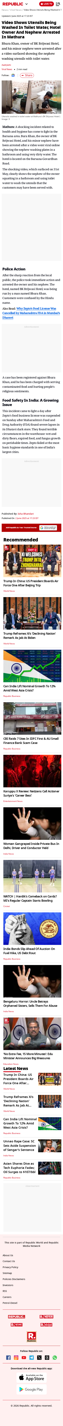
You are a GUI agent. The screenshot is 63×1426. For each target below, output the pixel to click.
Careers (7, 1297)
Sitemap (7, 1273)
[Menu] (58, 4)
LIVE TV (46, 4)
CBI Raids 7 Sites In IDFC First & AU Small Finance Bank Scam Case (31, 741)
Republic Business (11, 696)
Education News (10, 1064)
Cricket (6, 906)
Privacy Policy (10, 1267)
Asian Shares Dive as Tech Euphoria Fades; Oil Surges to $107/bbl (19, 1167)
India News (8, 854)
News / (5, 10)
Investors (8, 1285)
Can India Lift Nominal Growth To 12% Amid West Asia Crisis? (29, 688)
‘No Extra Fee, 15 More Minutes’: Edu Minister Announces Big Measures (28, 1056)
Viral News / (16, 10)
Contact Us (9, 1261)
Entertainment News (13, 801)
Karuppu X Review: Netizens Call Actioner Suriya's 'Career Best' (31, 793)
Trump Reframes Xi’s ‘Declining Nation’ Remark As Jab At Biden (29, 635)
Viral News (7, 69)
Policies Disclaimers (14, 1279)
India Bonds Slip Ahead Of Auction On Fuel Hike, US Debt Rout (29, 951)
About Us (8, 1255)
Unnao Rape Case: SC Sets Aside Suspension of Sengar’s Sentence (19, 1145)
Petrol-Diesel (10, 1303)
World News (9, 591)
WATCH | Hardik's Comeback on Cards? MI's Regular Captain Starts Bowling (30, 898)
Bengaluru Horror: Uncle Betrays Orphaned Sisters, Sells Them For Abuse (30, 1003)
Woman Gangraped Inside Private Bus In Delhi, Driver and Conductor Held (31, 846)
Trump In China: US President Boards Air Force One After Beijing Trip (30, 583)
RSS (5, 1291)
